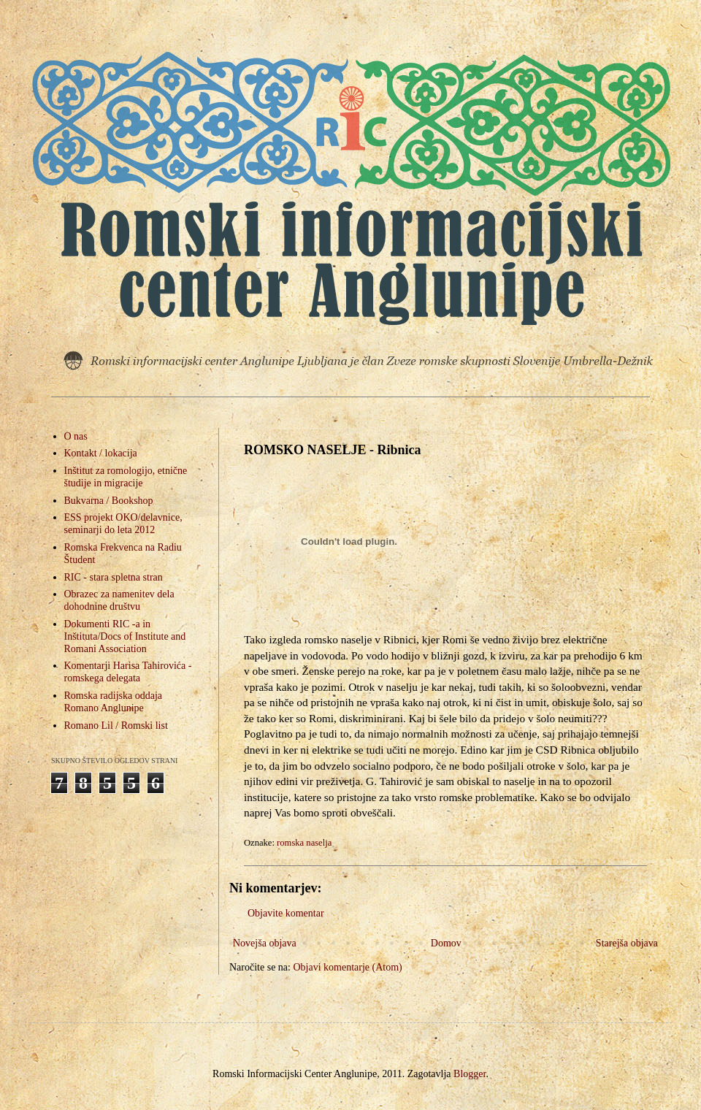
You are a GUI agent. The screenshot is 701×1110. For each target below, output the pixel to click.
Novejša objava (264, 943)
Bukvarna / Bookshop (108, 500)
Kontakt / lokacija (100, 453)
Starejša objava (627, 943)
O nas (76, 436)
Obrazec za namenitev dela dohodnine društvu (119, 600)
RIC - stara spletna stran (113, 577)
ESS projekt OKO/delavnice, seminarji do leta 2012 (123, 523)
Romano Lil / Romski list (116, 725)
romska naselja (304, 843)
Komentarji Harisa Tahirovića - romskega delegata (128, 672)
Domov (446, 943)
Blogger (469, 1073)
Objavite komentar (286, 913)
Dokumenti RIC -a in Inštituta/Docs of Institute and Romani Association (125, 636)
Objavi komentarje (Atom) (347, 967)
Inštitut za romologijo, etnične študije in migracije (126, 477)
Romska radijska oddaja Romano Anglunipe (113, 701)
